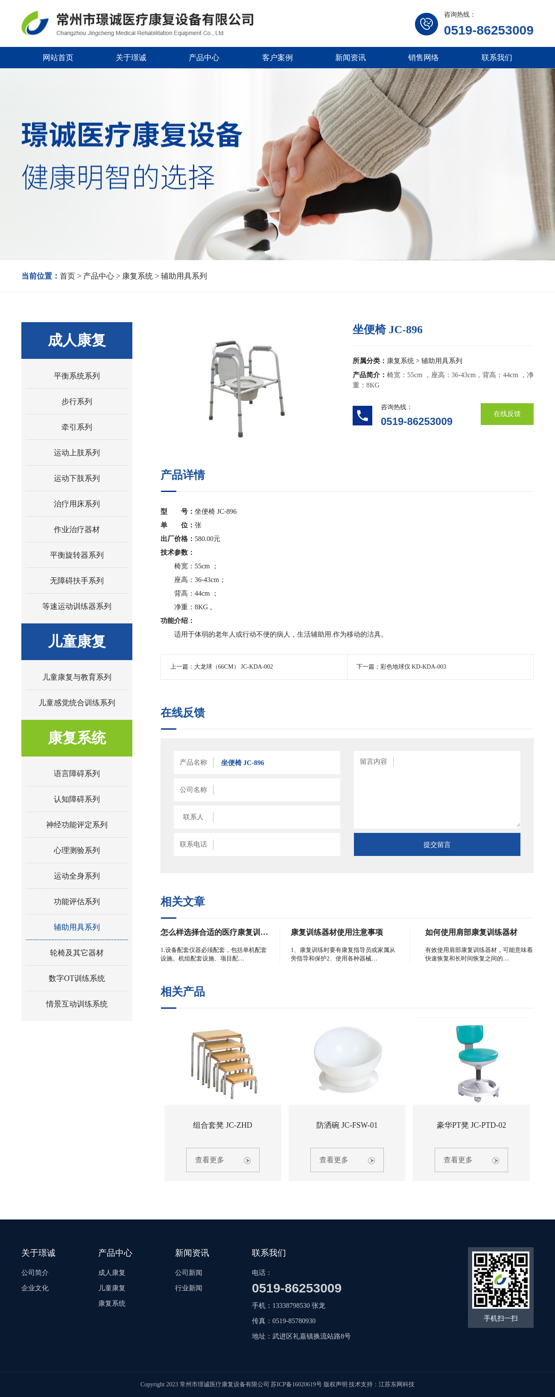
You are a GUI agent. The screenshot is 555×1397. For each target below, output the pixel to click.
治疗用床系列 (77, 504)
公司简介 (35, 1272)
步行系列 (76, 401)
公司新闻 (188, 1272)
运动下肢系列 (77, 478)
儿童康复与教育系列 (76, 677)
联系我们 (497, 57)
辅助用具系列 (184, 276)
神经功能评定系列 (77, 825)
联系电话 (193, 844)
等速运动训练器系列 (76, 606)
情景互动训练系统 (77, 1004)
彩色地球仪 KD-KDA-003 (413, 667)
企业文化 (35, 1288)
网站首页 (58, 57)
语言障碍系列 (77, 773)
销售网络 (423, 57)
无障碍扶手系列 (77, 580)
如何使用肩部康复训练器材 (471, 932)
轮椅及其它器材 (77, 953)
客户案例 (277, 57)
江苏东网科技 (397, 1384)
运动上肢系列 (77, 452)
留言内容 (373, 761)
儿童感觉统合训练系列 (76, 702)
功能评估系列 (77, 901)
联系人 (193, 817)
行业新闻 (188, 1288)
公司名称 (193, 789)
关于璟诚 (131, 57)
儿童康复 (77, 641)
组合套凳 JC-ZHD (222, 1125)
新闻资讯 (350, 57)
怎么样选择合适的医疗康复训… (214, 932)
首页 (67, 276)
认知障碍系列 (77, 799)
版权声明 (336, 1384)
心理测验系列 (77, 850)
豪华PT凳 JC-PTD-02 (471, 1125)
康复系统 (137, 276)
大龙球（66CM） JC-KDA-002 (233, 667)
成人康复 (77, 340)
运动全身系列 (77, 876)
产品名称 (193, 762)
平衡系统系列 (77, 376)
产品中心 (204, 57)
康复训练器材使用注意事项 (337, 932)
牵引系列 (76, 427)
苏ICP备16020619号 (296, 1384)
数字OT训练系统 (77, 978)
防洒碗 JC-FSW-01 (347, 1125)
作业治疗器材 (77, 529)
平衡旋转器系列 (77, 555)
